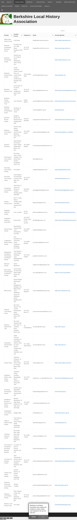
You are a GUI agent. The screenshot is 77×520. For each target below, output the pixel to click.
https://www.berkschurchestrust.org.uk (65, 101)
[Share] (7, 518)
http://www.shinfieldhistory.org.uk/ (64, 378)
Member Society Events (69, 2)
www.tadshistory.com (60, 422)
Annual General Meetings (36, 6)
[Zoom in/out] (1, 518)
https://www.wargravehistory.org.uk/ (64, 496)
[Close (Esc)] (11, 518)
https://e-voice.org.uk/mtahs (62, 272)
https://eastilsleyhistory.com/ (62, 169)
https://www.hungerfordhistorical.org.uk (65, 220)
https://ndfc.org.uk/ (60, 326)
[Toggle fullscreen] (4, 518)
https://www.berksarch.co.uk (62, 60)
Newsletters (58, 2)
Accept (34, 517)
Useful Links (24, 6)
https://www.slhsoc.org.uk (62, 413)
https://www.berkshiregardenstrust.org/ (65, 90)
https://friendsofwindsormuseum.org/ (65, 448)
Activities (51, 2)
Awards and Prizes (40, 2)
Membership (30, 2)
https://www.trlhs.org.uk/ (61, 485)
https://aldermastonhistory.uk (63, 40)
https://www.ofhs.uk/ (60, 344)
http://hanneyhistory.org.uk (62, 202)
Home (2, 2)
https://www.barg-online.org (62, 48)
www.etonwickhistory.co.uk (62, 178)
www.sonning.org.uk (60, 391)
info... (43, 517)
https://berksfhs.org (60, 75)
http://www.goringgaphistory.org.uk (64, 190)
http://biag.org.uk (59, 110)
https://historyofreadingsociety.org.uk (65, 461)
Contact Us (47, 6)
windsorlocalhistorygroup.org (63, 504)
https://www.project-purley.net (63, 363)
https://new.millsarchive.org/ (62, 290)
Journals (17, 6)
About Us (10, 2)
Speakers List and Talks (6, 6)
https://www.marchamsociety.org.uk (64, 264)
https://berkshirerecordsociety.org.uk (65, 119)
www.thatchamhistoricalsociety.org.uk (65, 436)
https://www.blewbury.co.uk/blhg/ (64, 132)
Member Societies (19, 2)
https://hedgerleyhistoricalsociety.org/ (65, 212)
